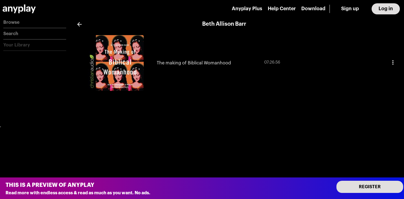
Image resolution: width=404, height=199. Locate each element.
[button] (34, 22)
